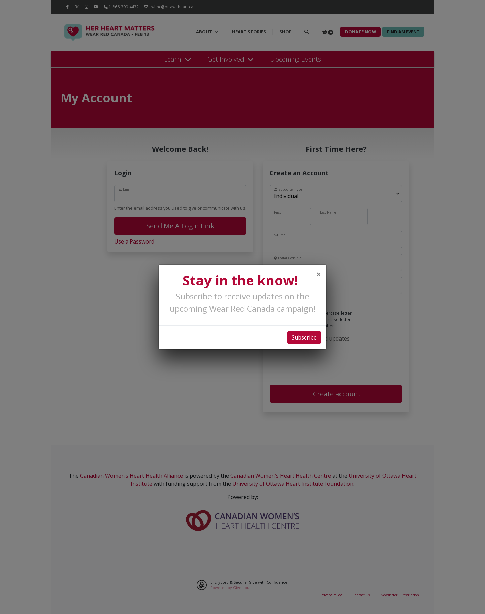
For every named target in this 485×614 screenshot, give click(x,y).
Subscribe (304, 337)
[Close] (318, 274)
